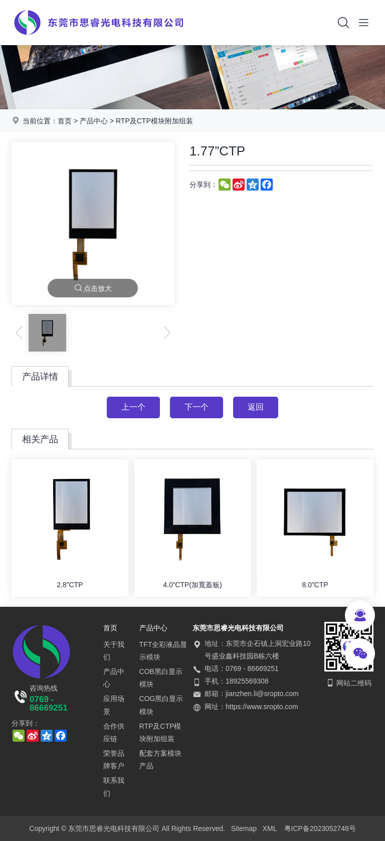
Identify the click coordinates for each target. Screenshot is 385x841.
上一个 (133, 407)
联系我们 (113, 786)
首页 (65, 121)
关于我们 (113, 650)
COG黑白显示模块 (161, 705)
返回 (256, 407)
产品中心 (94, 121)
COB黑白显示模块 (160, 677)
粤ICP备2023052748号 (320, 828)
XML (270, 828)
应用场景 (113, 705)
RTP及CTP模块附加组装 (154, 121)
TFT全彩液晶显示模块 (163, 650)
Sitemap (244, 828)
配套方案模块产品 (160, 759)
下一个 (196, 407)
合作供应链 (113, 732)
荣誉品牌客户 (113, 759)
